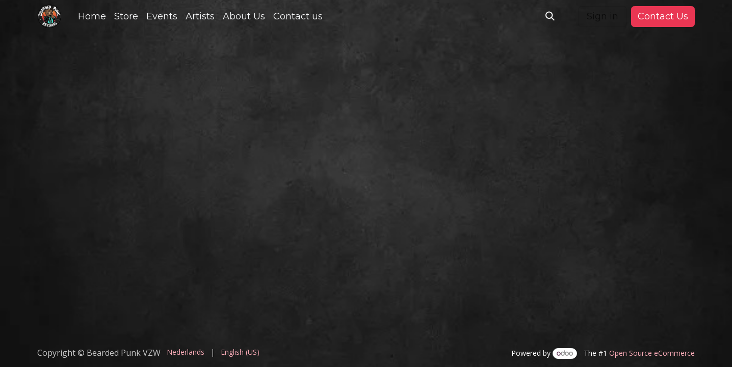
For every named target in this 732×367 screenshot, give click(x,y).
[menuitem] (92, 17)
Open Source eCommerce (652, 353)
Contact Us (663, 16)
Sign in (602, 16)
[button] (550, 16)
